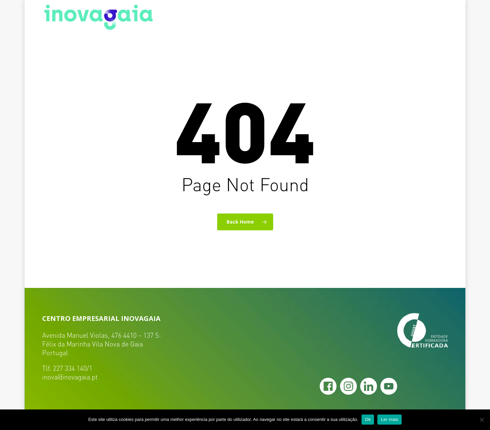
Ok (368, 419)
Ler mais (389, 419)
